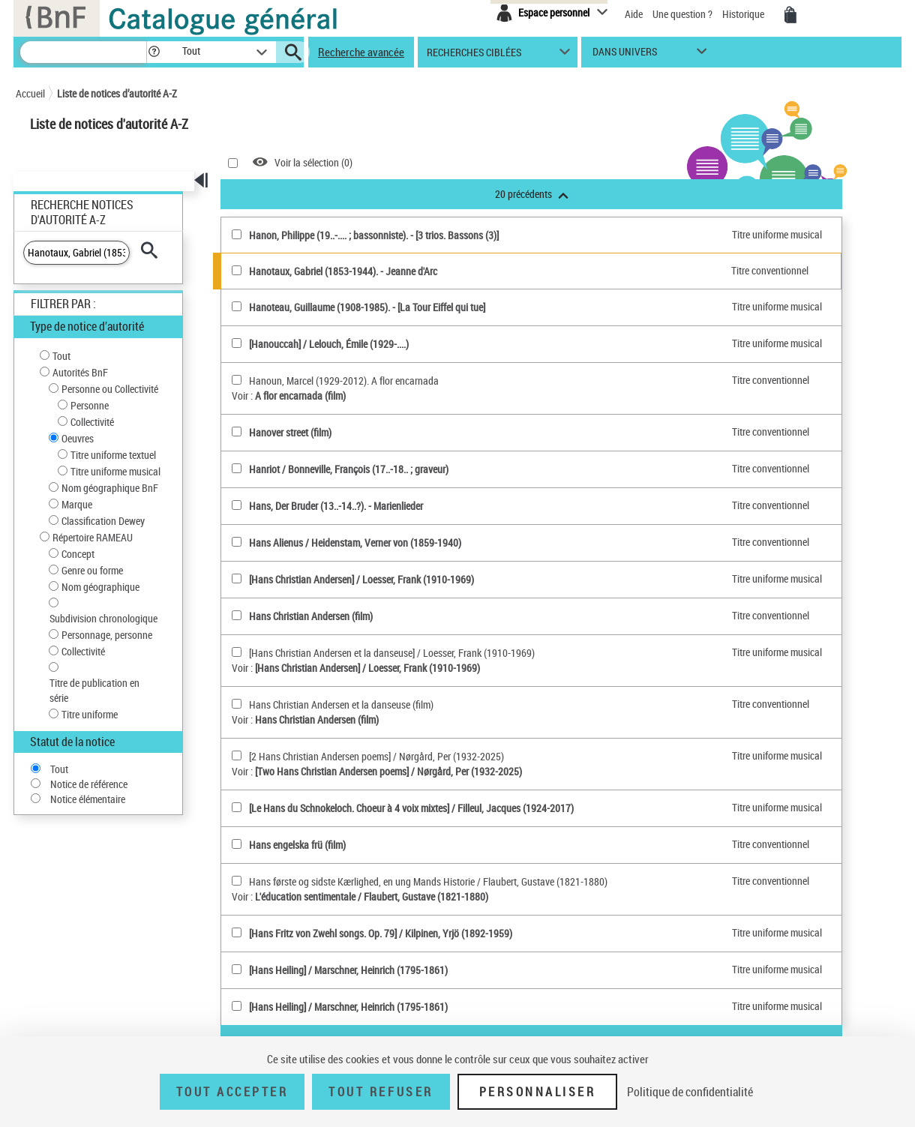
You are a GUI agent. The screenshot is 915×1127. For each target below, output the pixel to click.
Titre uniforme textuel (113, 455)
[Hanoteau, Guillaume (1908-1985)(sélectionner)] (237, 306)
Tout (61, 356)
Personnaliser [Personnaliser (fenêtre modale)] (537, 1092)
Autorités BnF (80, 372)
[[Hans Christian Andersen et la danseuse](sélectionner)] (237, 652)
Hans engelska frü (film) (297, 845)
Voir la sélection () (313, 162)
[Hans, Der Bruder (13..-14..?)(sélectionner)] (237, 505)
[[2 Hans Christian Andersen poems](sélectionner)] (237, 755)
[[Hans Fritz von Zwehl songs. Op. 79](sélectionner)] (237, 932)
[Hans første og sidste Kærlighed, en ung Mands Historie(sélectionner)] (237, 881)
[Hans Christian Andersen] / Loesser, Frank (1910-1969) (361, 579)
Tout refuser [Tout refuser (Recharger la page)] (380, 1092)
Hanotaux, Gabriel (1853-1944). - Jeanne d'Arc (343, 271)
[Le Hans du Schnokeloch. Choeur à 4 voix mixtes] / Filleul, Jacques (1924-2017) (411, 808)
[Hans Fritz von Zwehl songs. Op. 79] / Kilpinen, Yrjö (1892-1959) (380, 933)
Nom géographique (101, 587)
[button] (153, 52)
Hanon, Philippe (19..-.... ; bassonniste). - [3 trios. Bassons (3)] (374, 235)
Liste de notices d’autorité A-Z (117, 93)
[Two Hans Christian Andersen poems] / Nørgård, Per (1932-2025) (388, 771)
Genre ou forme (92, 570)
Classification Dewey (103, 521)
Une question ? (682, 14)
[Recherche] (83, 52)
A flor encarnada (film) (300, 395)
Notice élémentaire (87, 799)
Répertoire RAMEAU (92, 537)
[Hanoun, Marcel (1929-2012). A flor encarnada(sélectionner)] (237, 380)
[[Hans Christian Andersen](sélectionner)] (237, 578)
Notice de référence (89, 784)
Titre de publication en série (95, 690)
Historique (744, 14)
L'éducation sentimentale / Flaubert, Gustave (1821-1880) (371, 896)
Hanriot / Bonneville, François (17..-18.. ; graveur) (348, 469)
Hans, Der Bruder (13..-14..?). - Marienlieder (336, 506)
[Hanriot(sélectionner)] (237, 468)
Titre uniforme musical (115, 471)
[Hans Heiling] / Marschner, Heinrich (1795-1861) (348, 970)
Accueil (30, 93)
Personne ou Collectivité (110, 389)
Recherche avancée (361, 51)
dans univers (624, 55)
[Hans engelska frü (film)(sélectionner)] (237, 844)
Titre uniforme (90, 714)
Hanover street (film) (290, 432)
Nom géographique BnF (110, 488)
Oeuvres (78, 438)
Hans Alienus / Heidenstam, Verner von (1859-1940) (355, 542)
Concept (78, 554)
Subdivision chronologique (104, 618)
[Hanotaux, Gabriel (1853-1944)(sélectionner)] (237, 270)
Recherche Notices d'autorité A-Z (82, 212)
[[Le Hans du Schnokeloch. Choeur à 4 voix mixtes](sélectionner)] (237, 807)
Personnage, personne (107, 635)
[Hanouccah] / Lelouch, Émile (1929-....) (329, 344)
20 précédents (531, 194)
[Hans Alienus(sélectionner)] (237, 542)
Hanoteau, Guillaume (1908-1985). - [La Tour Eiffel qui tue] (367, 307)
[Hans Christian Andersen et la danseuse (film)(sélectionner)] (237, 704)
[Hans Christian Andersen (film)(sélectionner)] (237, 615)
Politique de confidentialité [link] (690, 1092)
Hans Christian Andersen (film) (311, 616)
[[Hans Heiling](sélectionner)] (237, 969)
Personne (89, 405)
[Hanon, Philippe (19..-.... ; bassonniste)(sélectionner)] (237, 234)
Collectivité (92, 422)
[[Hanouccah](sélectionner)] (237, 343)
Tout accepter (232, 1092)
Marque (77, 504)
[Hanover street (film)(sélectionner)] (237, 431)
